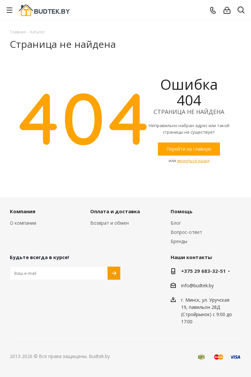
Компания (22, 211)
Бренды (179, 241)
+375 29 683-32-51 (203, 271)
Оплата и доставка (115, 211)
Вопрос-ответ (186, 232)
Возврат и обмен (109, 223)
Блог (176, 223)
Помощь (181, 211)
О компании (23, 223)
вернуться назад (193, 160)
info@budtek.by (197, 285)
